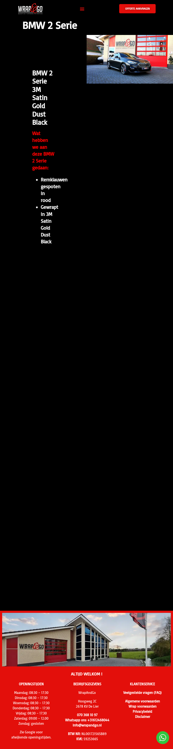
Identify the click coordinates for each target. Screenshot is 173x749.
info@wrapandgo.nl (87, 725)
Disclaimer (142, 716)
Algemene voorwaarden (142, 701)
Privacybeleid (142, 711)
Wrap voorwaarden (142, 706)
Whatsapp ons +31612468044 (87, 720)
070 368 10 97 (87, 715)
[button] (82, 8)
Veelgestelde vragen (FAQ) (142, 692)
